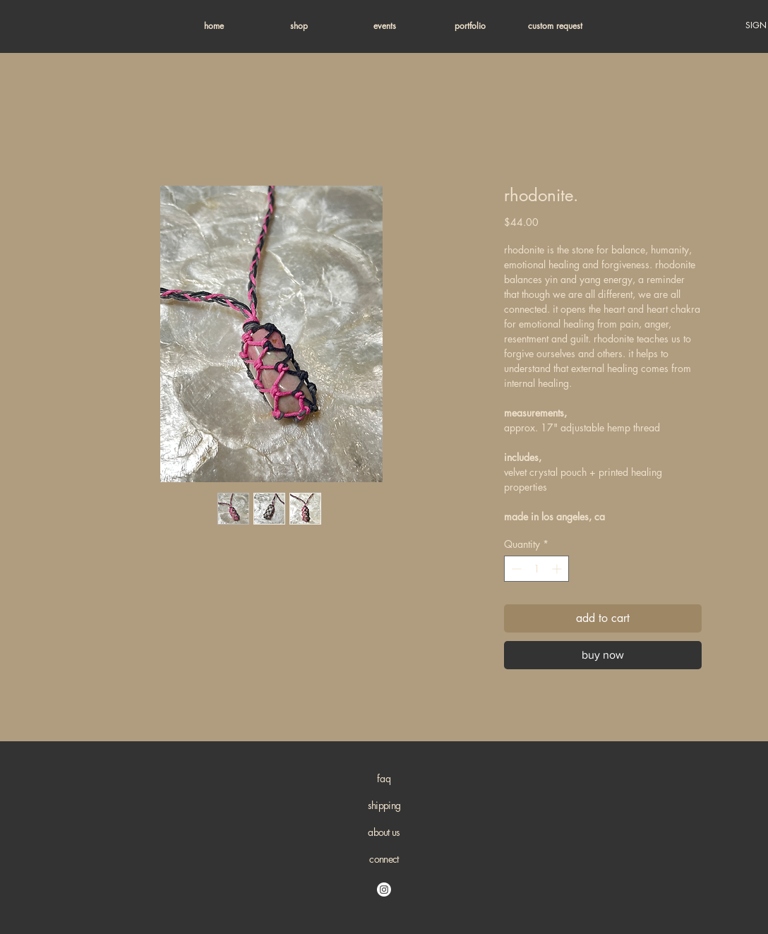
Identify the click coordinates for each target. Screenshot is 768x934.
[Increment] (558, 568)
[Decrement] (515, 568)
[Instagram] (384, 889)
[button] (299, 26)
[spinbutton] (536, 568)
